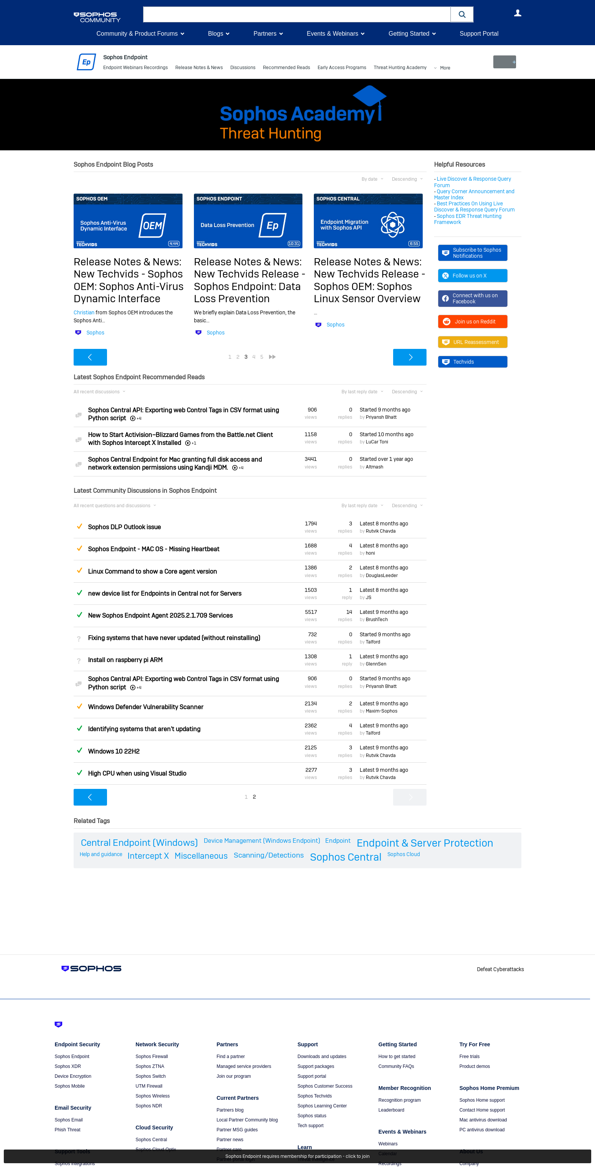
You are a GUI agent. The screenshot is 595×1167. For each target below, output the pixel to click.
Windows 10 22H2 (114, 751)
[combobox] (296, 14)
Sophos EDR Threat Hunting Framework (468, 218)
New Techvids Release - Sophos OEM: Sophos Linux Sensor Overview (369, 286)
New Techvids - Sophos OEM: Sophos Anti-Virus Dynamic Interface (129, 286)
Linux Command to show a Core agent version (152, 572)
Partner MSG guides (237, 1129)
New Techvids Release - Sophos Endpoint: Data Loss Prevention (249, 286)
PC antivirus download (482, 1129)
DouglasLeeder (382, 575)
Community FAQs (396, 1066)
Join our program (234, 1076)
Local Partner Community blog (247, 1120)
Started (385, 409)
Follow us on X (464, 275)
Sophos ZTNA (149, 1066)
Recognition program (399, 1100)
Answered (79, 592)
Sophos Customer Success (325, 1086)
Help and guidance (101, 854)
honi (370, 553)
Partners (264, 33)
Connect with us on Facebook (470, 298)
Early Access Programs (342, 68)
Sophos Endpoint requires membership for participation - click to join (297, 1156)
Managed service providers (244, 1066)
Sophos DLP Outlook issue (124, 527)
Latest (384, 523)
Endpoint (338, 841)
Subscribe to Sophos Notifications (471, 252)
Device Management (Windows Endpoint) (262, 841)
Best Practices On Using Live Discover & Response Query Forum (474, 206)
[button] (462, 14)
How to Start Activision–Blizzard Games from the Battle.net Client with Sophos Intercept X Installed (180, 439)
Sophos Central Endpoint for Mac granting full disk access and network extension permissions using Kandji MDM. (175, 464)
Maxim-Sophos (381, 711)
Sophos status (312, 1115)
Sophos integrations (75, 1163)
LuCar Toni (377, 442)
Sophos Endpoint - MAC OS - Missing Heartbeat (153, 549)
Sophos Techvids (315, 1096)
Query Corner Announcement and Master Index (474, 194)
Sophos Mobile (70, 1086)
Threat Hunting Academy (400, 68)
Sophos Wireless (152, 1096)
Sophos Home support (482, 1100)
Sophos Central (346, 857)
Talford (373, 642)
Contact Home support (482, 1110)
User (517, 13)
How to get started (396, 1056)
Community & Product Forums (137, 33)
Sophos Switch (150, 1076)
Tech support (311, 1125)
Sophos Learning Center (322, 1106)
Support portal (312, 1076)
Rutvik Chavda (381, 531)
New (504, 62)
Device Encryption (73, 1076)
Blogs (215, 33)
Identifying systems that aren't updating (144, 729)
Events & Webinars (332, 33)
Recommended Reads (286, 68)
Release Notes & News (199, 68)
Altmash (374, 467)
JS (368, 598)
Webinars (387, 1143)
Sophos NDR (148, 1106)
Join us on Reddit (469, 321)
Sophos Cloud (403, 854)
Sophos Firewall (151, 1056)
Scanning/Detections (269, 855)
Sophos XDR (68, 1066)
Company (469, 1163)
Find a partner (231, 1056)
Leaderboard (391, 1110)
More (445, 68)
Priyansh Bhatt (381, 417)
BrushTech (377, 620)
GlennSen (376, 664)
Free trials (470, 1056)
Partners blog (230, 1110)
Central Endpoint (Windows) (139, 842)
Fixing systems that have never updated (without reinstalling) (174, 638)
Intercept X (148, 855)
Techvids (458, 362)
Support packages (316, 1066)
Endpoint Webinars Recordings (135, 68)
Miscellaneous (201, 855)
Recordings (389, 1163)
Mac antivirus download (483, 1120)
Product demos (475, 1066)
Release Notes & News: (127, 261)
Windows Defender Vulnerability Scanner (145, 707)
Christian (84, 312)
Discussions (242, 68)
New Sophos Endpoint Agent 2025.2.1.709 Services (160, 616)
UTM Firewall (148, 1086)
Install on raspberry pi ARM (125, 660)
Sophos (95, 332)
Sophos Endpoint (72, 1056)
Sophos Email (69, 1120)
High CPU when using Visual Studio (137, 773)
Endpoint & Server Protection (425, 843)
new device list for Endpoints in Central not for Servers (164, 594)
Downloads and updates (322, 1056)
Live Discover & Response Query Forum (472, 181)
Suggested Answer (79, 526)
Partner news (230, 1139)
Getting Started (409, 33)
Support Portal (479, 33)
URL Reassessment (470, 342)
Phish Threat (67, 1129)
